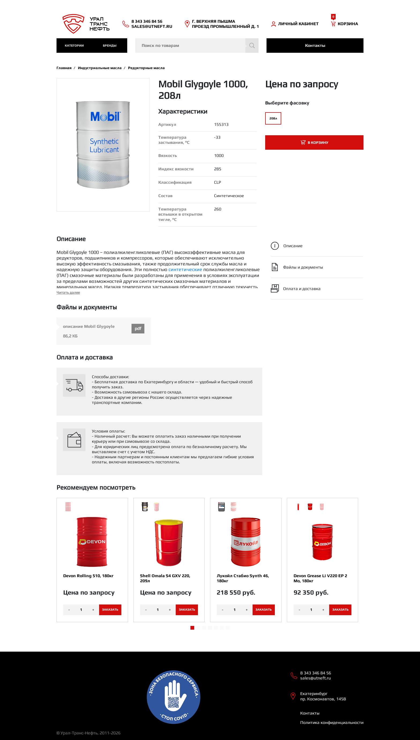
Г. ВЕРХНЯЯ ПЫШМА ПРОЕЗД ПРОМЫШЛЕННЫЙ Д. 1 (225, 24)
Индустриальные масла (100, 68)
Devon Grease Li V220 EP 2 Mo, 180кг (320, 578)
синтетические (185, 269)
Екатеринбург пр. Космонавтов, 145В (323, 696)
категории (74, 45)
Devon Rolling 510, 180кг (88, 575)
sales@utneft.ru (152, 26)
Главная (64, 68)
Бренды (110, 45)
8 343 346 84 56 (147, 21)
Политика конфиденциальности (331, 722)
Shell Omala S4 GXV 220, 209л (165, 578)
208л (273, 118)
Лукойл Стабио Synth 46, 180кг (243, 578)
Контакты (315, 45)
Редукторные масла (146, 68)
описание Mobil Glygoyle (89, 326)
